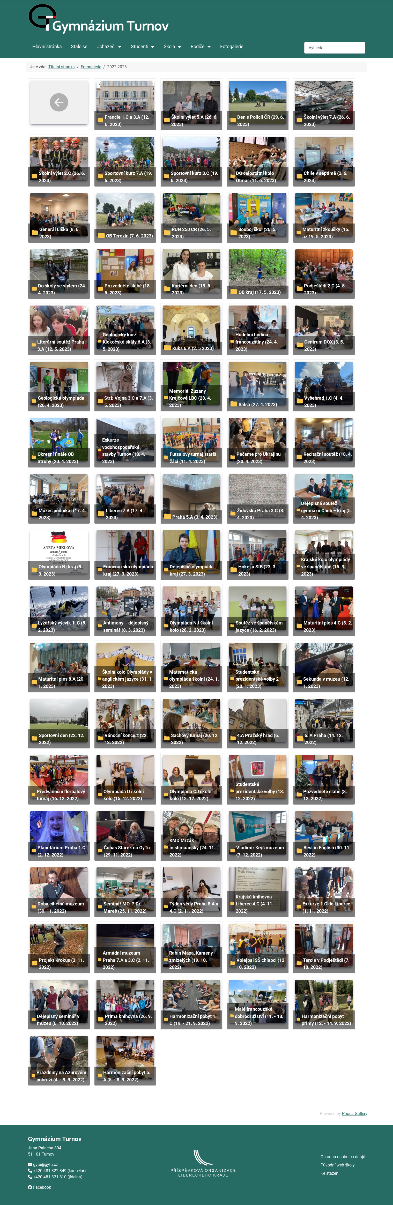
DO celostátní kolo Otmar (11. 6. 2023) (256, 176)
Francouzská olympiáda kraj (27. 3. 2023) (128, 570)
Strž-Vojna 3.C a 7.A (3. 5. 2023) (128, 401)
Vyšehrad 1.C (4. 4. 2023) (324, 401)
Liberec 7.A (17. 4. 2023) (125, 514)
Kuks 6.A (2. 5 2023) (193, 348)
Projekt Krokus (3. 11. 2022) (61, 963)
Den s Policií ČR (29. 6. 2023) (260, 120)
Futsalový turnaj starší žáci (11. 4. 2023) (193, 457)
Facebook (42, 1187)
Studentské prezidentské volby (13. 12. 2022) (259, 791)
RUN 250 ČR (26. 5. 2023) (191, 233)
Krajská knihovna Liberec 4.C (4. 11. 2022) (254, 904)
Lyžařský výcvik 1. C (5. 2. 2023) (62, 626)
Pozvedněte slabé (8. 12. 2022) (325, 795)
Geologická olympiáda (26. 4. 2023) (61, 401)
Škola (169, 46)
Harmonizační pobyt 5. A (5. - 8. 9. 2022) (126, 1076)
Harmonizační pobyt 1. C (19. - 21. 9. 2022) (193, 1020)
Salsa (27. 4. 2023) (258, 404)
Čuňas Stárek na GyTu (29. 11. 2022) (127, 851)
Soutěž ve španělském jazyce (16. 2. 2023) (259, 626)
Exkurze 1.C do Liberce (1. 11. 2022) (326, 907)
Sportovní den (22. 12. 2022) (61, 739)
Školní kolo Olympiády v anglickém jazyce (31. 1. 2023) (127, 679)
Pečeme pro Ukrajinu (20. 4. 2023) (258, 457)
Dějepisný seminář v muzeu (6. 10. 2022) (58, 1020)
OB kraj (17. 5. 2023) (260, 292)
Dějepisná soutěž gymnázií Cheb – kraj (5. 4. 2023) (326, 510)
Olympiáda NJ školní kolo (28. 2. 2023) (191, 626)
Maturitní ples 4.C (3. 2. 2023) (327, 626)
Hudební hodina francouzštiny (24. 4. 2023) (256, 342)
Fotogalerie (231, 46)
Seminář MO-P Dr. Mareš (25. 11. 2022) (124, 907)
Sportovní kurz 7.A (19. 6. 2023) (128, 176)
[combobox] (334, 48)
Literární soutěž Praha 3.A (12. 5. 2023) (60, 345)
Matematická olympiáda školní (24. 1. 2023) (194, 679)
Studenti (139, 46)
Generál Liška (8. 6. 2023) (59, 233)
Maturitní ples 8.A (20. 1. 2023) (61, 682)
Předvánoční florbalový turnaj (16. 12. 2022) (61, 795)
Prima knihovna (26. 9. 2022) (128, 1020)
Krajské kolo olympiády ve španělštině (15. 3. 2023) (325, 566)
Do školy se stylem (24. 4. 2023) (62, 289)
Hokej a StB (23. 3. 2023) (257, 570)
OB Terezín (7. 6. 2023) (129, 236)
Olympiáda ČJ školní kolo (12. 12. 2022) (191, 795)
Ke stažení (330, 1173)
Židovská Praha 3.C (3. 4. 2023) (260, 514)
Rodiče (198, 46)
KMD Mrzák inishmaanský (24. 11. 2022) (192, 847)
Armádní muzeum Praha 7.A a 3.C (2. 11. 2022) (126, 960)
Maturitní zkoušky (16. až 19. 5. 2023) (325, 233)
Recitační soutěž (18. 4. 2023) (327, 457)
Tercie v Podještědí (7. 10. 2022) (326, 963)
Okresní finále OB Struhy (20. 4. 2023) (58, 457)
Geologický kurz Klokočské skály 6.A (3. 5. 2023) (127, 342)
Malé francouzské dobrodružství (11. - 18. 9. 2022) (259, 1016)
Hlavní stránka (47, 46)
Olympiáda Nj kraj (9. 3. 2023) (61, 570)
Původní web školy (338, 1165)
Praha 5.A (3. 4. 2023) (194, 517)
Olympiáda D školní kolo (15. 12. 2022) (123, 795)
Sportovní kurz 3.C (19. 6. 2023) (194, 176)
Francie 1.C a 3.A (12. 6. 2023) (127, 120)
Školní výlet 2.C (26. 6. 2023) (62, 176)
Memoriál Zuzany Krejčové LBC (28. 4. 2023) (190, 398)
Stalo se (79, 46)
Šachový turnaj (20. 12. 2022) (195, 739)
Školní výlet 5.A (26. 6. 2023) (194, 120)
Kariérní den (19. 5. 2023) (191, 289)
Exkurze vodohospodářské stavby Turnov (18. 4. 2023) (123, 450)
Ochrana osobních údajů (343, 1156)
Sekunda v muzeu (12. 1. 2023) (326, 682)
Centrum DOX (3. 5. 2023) (324, 345)
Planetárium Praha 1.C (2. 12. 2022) (61, 851)
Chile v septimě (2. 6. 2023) (325, 176)
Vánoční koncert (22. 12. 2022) (126, 739)
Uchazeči (106, 46)
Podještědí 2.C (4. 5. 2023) (325, 289)
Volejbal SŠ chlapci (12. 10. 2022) (261, 963)
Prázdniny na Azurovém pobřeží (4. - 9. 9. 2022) (61, 1076)
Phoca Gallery (354, 1113)
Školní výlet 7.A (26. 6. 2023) (327, 120)
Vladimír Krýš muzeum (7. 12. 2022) (260, 851)
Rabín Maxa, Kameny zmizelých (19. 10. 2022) (191, 960)
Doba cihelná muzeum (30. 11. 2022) (61, 907)
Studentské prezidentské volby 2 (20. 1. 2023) (257, 679)
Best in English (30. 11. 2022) (327, 851)
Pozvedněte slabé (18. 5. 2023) (128, 289)
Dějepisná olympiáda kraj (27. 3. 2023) (192, 570)
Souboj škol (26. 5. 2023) (257, 233)
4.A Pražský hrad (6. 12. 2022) (258, 739)
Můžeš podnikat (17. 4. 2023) (62, 514)
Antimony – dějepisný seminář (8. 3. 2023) (126, 626)
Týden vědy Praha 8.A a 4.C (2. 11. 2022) (193, 907)
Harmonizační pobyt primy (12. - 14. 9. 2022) (326, 1020)
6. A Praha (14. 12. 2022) (324, 739)
